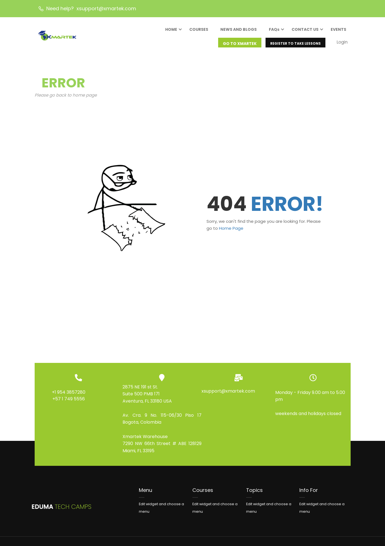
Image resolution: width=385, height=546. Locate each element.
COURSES (197, 31)
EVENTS (337, 31)
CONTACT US (303, 31)
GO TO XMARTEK (239, 45)
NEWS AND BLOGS (237, 31)
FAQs (273, 31)
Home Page (231, 234)
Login (340, 44)
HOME (170, 31)
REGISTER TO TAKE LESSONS (294, 45)
